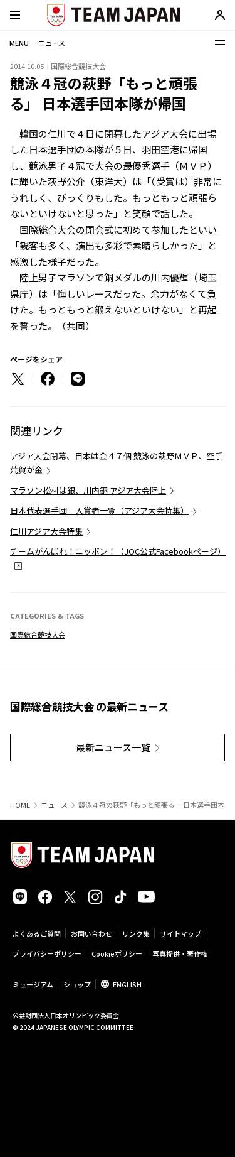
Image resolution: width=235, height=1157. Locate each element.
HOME (20, 805)
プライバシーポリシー (47, 953)
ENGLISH (127, 984)
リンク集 (136, 933)
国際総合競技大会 (37, 634)
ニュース (54, 805)
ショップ (77, 984)
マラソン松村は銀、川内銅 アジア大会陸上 (88, 490)
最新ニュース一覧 (113, 747)
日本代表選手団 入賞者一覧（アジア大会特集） (99, 510)
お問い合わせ (91, 933)
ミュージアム (33, 984)
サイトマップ (180, 933)
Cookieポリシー (116, 953)
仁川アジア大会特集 (46, 531)
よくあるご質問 (37, 933)
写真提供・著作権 (179, 953)
